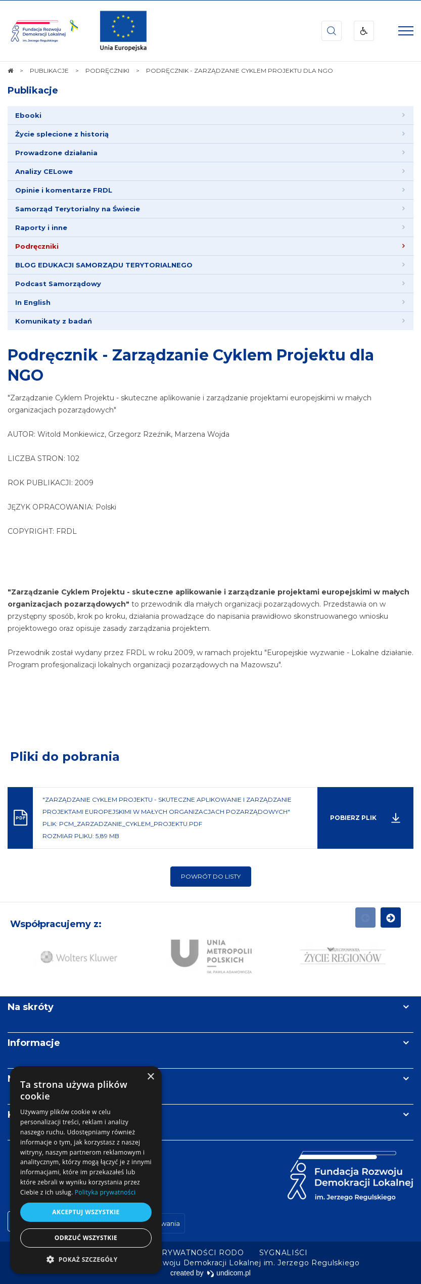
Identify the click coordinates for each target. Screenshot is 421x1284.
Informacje (34, 1042)
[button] (86, 1259)
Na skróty (31, 1007)
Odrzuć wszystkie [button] (86, 1237)
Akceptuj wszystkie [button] (85, 1212)
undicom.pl (229, 1273)
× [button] (150, 1077)
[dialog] (86, 1170)
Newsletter (34, 1078)
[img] (123, 31)
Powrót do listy (211, 876)
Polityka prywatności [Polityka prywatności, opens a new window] (105, 1192)
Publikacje (33, 90)
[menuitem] (210, 115)
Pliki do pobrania (65, 756)
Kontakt (27, 1114)
